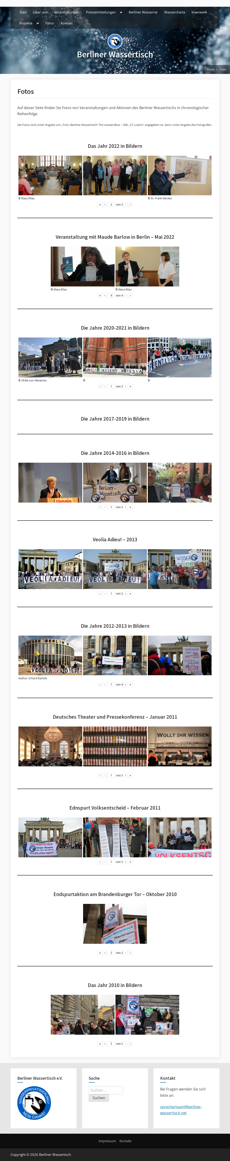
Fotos (49, 23)
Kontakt (67, 23)
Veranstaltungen (66, 12)
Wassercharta (174, 12)
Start (23, 12)
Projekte (26, 23)
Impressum (107, 1141)
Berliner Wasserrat (143, 12)
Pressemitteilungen (101, 12)
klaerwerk (199, 12)
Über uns (40, 12)
